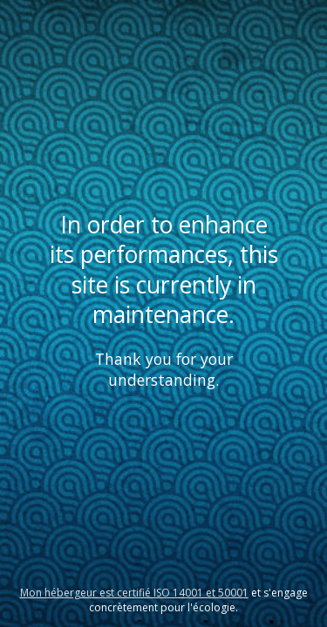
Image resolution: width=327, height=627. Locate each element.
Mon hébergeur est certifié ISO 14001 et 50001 (134, 592)
